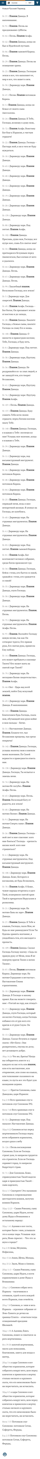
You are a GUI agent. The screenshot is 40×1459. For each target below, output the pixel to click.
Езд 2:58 (6, 1100)
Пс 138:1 (6, 768)
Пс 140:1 (6, 428)
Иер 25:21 (6, 1263)
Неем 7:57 (6, 1421)
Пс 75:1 (5, 620)
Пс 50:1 (5, 85)
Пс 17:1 (5, 1009)
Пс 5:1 (5, 296)
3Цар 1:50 (6, 1331)
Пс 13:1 (5, 1034)
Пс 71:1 (5, 1173)
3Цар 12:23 (7, 1208)
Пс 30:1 (5, 596)
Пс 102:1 (6, 235)
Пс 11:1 (5, 456)
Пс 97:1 (5, 634)
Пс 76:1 (5, 395)
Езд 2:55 (6, 1435)
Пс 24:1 (5, 118)
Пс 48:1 (5, 480)
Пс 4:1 (5, 531)
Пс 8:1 (5, 347)
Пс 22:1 (5, 142)
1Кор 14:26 (7, 1056)
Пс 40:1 (5, 176)
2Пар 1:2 (6, 1287)
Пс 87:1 (5, 969)
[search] (18, 3)
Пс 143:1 (6, 711)
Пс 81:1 (5, 555)
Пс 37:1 (5, 16)
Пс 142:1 (6, 746)
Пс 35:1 (5, 586)
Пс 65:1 (5, 796)
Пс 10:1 (5, 991)
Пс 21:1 (5, 908)
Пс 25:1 (5, 499)
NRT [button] (31, 3)
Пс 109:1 (6, 948)
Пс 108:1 (6, 873)
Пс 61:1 (5, 385)
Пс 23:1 (5, 71)
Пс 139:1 (6, 215)
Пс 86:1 (5, 51)
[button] (3, 3)
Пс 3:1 (5, 105)
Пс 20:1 (5, 205)
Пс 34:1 (5, 568)
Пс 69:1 (5, 701)
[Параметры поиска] (37, 3)
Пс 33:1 (5, 249)
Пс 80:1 (5, 225)
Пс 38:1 (5, 357)
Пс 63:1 (5, 166)
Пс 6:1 (5, 855)
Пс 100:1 (6, 334)
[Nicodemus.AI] (5, 1454)
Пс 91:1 (5, 26)
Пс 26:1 (5, 833)
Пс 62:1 (5, 41)
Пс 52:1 (5, 1119)
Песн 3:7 (6, 1190)
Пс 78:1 (5, 886)
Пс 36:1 (5, 367)
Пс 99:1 (5, 286)
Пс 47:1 (5, 95)
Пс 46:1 (5, 470)
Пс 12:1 (5, 186)
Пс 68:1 (5, 809)
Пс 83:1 (5, 545)
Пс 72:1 (5, 128)
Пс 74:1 (5, 782)
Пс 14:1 (5, 655)
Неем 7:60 (6, 1109)
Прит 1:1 (6, 1090)
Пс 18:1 (5, 156)
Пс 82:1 (5, 36)
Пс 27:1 (5, 922)
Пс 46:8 (5, 687)
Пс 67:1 (5, 276)
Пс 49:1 (5, 306)
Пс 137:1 (6, 411)
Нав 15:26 (6, 1258)
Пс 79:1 (5, 673)
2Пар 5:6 (6, 1362)
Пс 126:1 (6, 1147)
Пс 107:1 (6, 405)
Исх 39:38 (6, 1344)
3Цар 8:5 (6, 1392)
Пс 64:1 (5, 266)
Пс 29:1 (5, 61)
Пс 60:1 (5, 517)
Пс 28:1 (5, 320)
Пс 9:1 (5, 819)
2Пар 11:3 (6, 1269)
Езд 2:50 (6, 1248)
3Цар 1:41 (6, 1226)
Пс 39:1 (5, 446)
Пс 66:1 (5, 606)
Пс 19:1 (5, 195)
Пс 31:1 (5, 728)
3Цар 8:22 (6, 1129)
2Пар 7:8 (6, 1305)
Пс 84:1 (5, 489)
